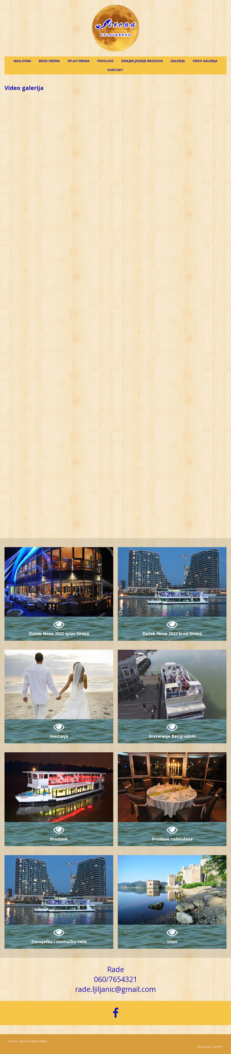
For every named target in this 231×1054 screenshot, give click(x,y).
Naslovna (22, 61)
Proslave (105, 61)
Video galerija (205, 61)
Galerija (178, 61)
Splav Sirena (78, 61)
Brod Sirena (49, 61)
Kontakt (115, 70)
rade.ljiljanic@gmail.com (115, 989)
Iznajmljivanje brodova (142, 61)
